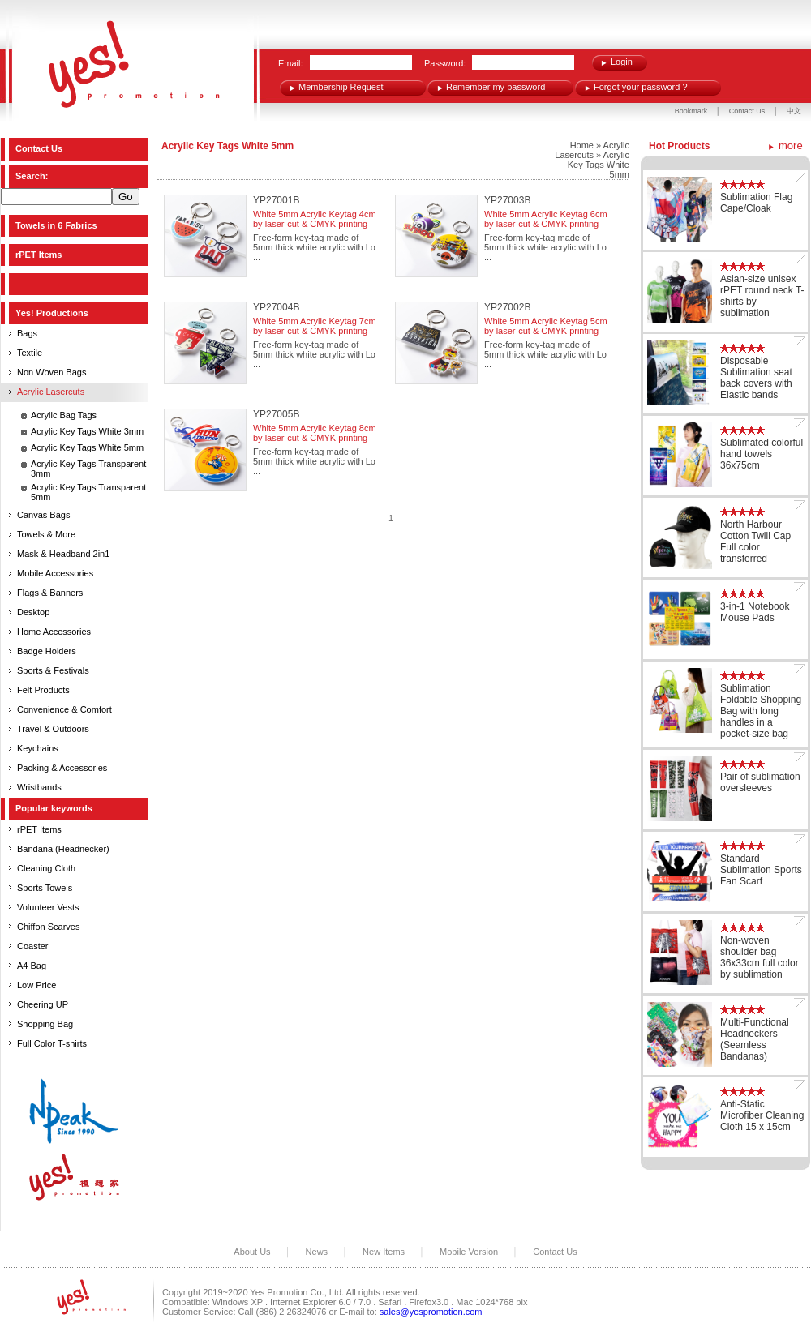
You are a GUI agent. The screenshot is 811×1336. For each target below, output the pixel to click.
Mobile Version (469, 1252)
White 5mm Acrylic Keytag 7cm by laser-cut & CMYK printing (314, 326)
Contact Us (748, 111)
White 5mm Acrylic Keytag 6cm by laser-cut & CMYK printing (545, 219)
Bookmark (691, 111)
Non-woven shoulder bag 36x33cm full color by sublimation (759, 957)
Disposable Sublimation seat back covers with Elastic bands (756, 377)
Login (622, 61)
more (791, 145)
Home (582, 145)
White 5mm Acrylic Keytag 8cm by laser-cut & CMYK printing (314, 433)
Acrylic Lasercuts (592, 150)
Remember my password (495, 87)
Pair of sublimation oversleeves (760, 782)
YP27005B (276, 414)
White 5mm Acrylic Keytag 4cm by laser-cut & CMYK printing (314, 219)
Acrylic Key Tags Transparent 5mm (88, 492)
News (317, 1252)
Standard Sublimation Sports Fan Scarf (761, 870)
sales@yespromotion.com (431, 1312)
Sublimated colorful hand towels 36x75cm (761, 454)
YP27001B (276, 200)
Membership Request (341, 87)
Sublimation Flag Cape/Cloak (756, 202)
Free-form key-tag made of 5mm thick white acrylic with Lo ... (314, 247)
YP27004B (276, 307)
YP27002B (507, 307)
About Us (252, 1252)
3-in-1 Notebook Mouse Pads (754, 612)
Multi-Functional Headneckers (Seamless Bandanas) (754, 1039)
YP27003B (507, 200)
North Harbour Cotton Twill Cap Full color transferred (755, 541)
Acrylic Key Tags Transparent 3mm (88, 468)
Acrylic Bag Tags (64, 415)
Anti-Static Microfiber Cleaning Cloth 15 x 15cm (762, 1115)
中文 (794, 111)
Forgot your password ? (641, 87)
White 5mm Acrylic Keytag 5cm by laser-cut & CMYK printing (545, 326)
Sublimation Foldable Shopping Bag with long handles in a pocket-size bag (760, 711)
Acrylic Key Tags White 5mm (87, 447)
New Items (384, 1252)
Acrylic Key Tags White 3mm (87, 431)
